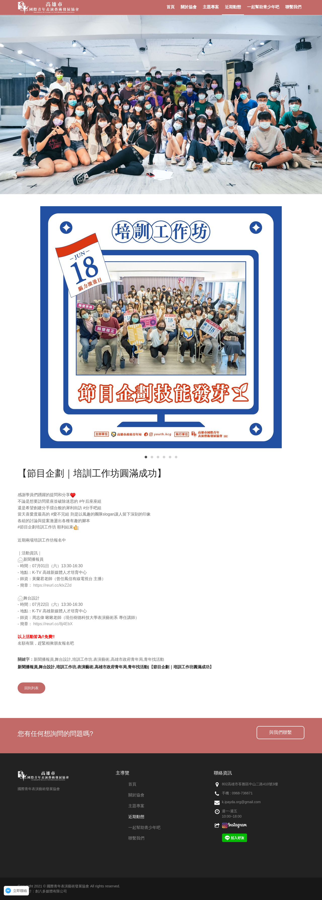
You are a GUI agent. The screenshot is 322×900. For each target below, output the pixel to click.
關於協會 (136, 795)
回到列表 (31, 688)
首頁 (132, 784)
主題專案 (136, 806)
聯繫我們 (136, 838)
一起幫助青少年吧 (144, 827)
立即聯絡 (20, 891)
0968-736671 (242, 793)
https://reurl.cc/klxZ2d (52, 585)
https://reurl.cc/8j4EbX (53, 624)
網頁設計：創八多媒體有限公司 (42, 891)
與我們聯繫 (280, 732)
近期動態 (136, 817)
